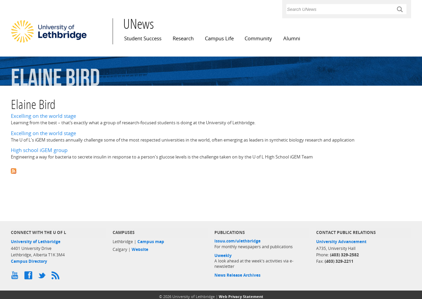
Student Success (142, 38)
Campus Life (219, 38)
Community (258, 38)
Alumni (291, 38)
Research (183, 38)
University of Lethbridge (35, 241)
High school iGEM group (39, 150)
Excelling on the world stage (43, 116)
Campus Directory (29, 261)
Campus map (150, 241)
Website (140, 249)
